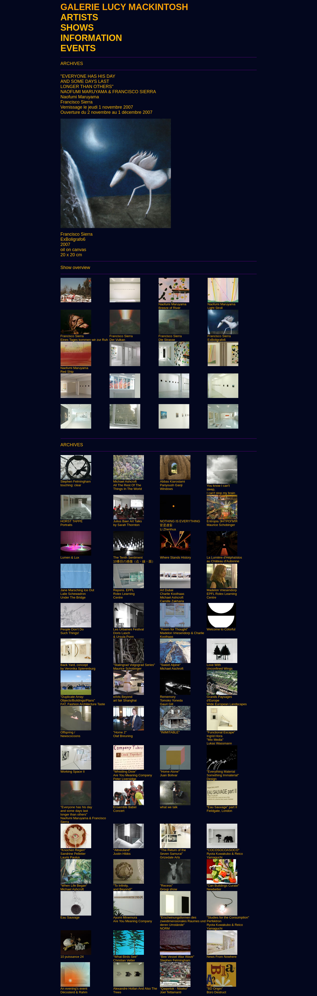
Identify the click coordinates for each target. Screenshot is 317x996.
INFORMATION (91, 38)
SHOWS (77, 28)
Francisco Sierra (77, 102)
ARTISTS (79, 17)
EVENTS (78, 48)
